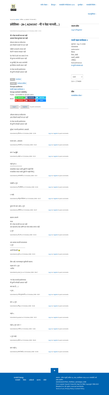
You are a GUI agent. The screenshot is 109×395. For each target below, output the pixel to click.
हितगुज (53, 4)
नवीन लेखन (43, 4)
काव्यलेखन (18, 79)
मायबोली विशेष (90, 4)
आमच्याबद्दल (79, 382)
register (26, 107)
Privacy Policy (69, 388)
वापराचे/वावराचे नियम (62, 382)
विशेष (24, 380)
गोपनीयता (72, 382)
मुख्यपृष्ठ (17, 19)
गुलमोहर (80, 4)
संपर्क (84, 382)
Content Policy (79, 388)
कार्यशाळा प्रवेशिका (22, 83)
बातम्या (39, 380)
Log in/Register (76, 30)
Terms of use (60, 388)
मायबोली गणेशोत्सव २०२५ (67, 4)
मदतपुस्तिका (91, 14)
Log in (15, 107)
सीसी (44, 380)
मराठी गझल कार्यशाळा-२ (17, 89)
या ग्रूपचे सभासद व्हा (77, 65)
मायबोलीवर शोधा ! (76, 95)
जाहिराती (31, 380)
